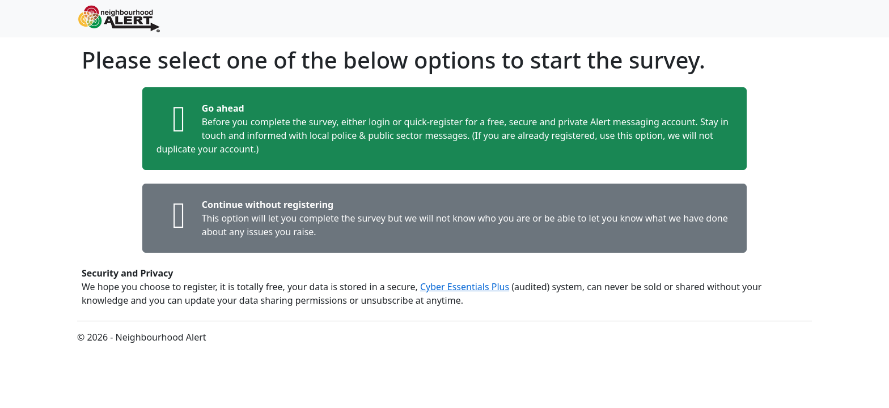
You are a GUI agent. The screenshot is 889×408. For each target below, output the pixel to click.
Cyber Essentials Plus (464, 286)
